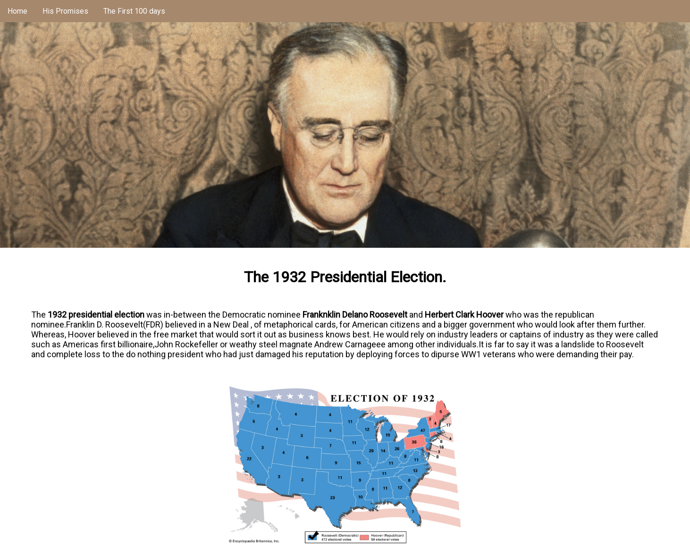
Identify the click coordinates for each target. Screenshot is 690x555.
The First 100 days (134, 11)
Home (17, 11)
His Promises (65, 11)
